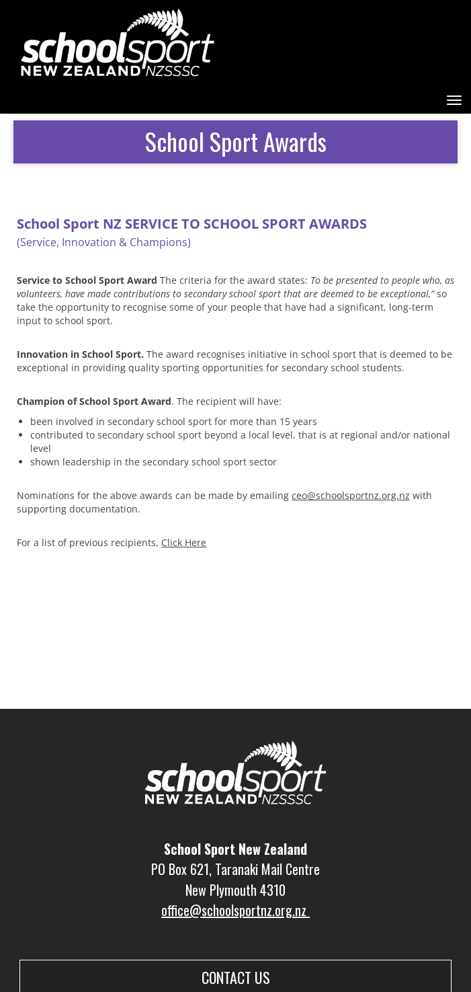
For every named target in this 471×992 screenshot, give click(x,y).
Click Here (183, 542)
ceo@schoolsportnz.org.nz (351, 495)
